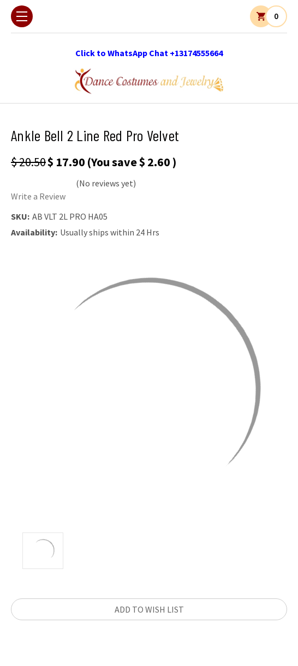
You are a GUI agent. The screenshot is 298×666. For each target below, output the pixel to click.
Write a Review (38, 196)
